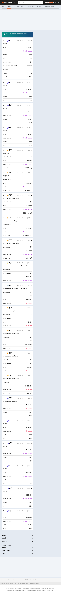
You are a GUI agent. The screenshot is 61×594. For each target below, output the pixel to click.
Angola (15, 580)
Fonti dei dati (50, 590)
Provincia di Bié (24, 580)
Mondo (3, 580)
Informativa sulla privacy (21, 590)
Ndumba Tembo (34, 580)
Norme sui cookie (31, 590)
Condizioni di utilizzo (11, 590)
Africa (9, 580)
